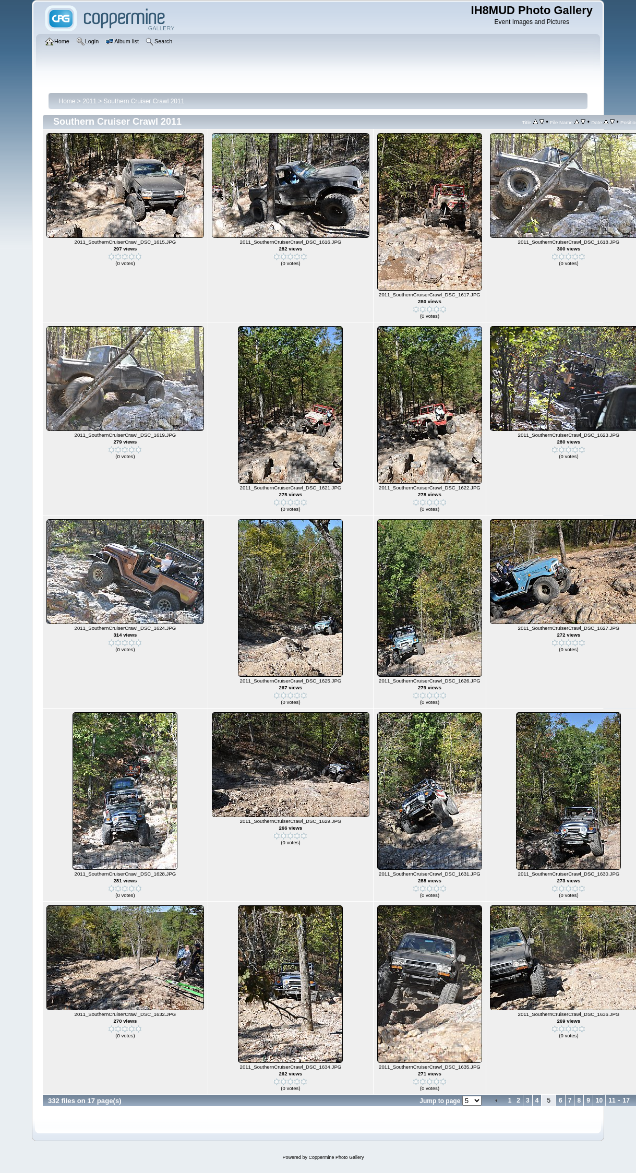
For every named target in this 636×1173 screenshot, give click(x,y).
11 (611, 1100)
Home (67, 101)
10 (599, 1100)
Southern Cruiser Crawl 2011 (144, 101)
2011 (89, 101)
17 (626, 1100)
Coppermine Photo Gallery (336, 1157)
